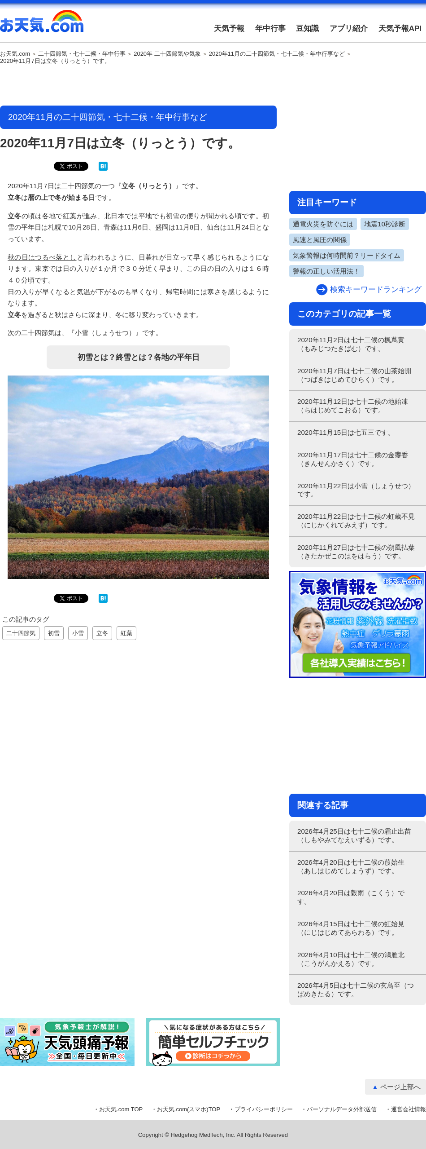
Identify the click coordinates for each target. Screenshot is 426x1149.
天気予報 (229, 28)
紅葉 (126, 633)
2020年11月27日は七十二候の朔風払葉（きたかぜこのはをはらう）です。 (356, 552)
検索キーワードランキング (376, 289)
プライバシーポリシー (264, 1109)
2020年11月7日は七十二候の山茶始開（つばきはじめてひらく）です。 (354, 375)
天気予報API (400, 28)
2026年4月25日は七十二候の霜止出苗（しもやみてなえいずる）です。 (354, 835)
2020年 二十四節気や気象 (167, 54)
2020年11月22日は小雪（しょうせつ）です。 (356, 490)
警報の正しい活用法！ (326, 271)
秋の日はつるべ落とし (42, 257)
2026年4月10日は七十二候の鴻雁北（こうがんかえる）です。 (350, 959)
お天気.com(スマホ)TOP (188, 1109)
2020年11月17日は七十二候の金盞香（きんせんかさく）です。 (352, 459)
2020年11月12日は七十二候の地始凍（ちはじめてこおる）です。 (352, 406)
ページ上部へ (400, 1087)
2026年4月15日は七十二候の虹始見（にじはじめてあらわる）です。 (350, 928)
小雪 (78, 633)
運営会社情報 (408, 1109)
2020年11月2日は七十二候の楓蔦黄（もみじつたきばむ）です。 (350, 344)
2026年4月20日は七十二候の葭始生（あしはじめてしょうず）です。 (350, 866)
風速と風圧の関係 (320, 239)
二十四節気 (20, 633)
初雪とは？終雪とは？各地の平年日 (139, 357)
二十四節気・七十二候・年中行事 (82, 54)
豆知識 (307, 28)
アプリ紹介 (349, 28)
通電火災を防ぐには (323, 224)
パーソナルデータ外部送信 (342, 1109)
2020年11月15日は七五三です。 (346, 432)
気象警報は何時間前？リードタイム (346, 255)
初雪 (54, 633)
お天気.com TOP (121, 1109)
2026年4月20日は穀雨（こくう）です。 (350, 897)
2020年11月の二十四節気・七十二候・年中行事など (277, 54)
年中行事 (270, 28)
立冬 (102, 633)
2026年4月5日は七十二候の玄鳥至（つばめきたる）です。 (355, 989)
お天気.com (41, 26)
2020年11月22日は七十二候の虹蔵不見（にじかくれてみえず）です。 (356, 521)
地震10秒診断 (384, 224)
